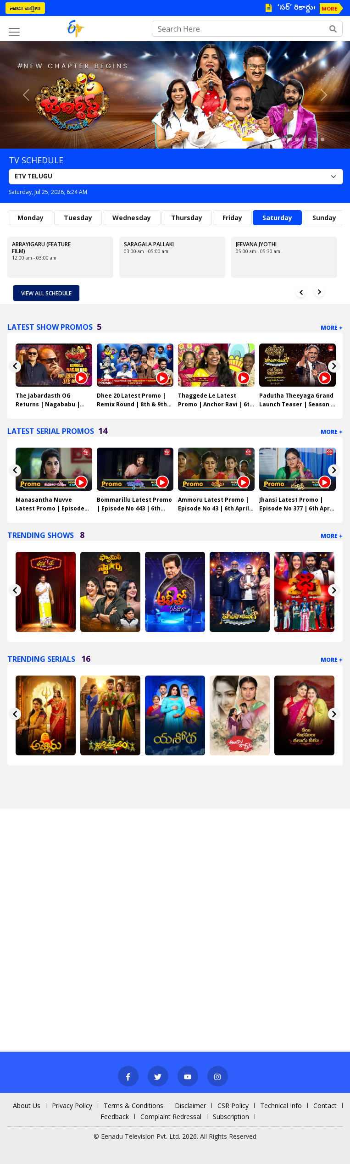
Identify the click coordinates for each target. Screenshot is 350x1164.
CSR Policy (233, 1105)
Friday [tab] (232, 217)
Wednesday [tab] (131, 217)
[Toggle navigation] (14, 32)
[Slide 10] (309, 139)
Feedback (114, 1116)
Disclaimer (190, 1105)
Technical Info (281, 1105)
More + (332, 328)
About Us (26, 1105)
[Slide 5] (277, 139)
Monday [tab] (30, 217)
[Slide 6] (284, 139)
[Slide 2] (258, 139)
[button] (26, 95)
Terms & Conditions (133, 1105)
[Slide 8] (297, 139)
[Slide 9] (303, 139)
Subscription (231, 1116)
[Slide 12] (322, 139)
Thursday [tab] (186, 217)
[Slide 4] (271, 139)
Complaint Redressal (170, 1116)
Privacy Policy (72, 1105)
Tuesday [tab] (78, 217)
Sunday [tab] (324, 217)
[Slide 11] (316, 139)
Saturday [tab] (277, 217)
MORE (329, 8)
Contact (325, 1105)
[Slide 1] (248, 139)
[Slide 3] (265, 139)
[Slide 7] (290, 139)
